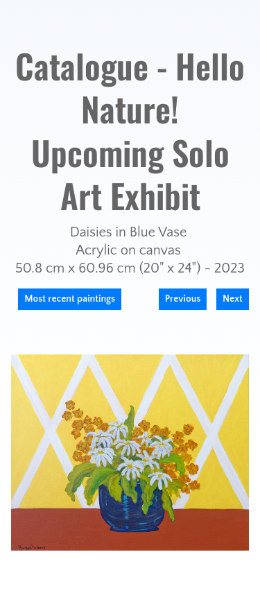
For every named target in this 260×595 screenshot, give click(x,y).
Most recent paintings (69, 298)
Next (233, 298)
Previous (183, 298)
